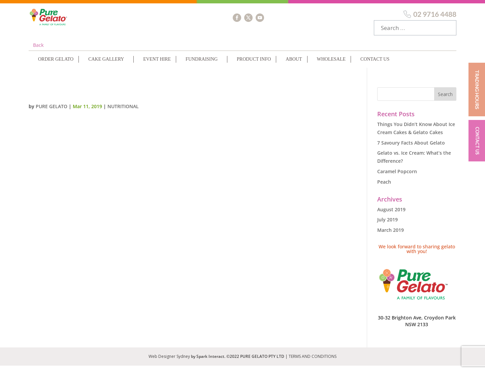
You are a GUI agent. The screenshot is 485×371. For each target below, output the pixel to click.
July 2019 (387, 225)
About (294, 64)
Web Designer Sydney (170, 362)
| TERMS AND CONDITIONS (310, 362)
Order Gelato (55, 64)
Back (38, 50)
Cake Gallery (106, 64)
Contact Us (374, 64)
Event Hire (157, 64)
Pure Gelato (51, 112)
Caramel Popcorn (397, 177)
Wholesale (331, 64)
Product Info (254, 64)
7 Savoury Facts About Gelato (411, 148)
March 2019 (390, 235)
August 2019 (391, 215)
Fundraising (202, 64)
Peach (384, 187)
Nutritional (123, 112)
